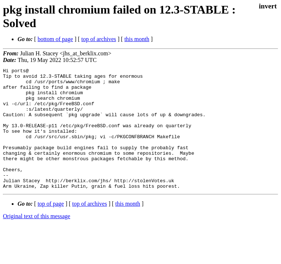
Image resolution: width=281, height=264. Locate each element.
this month (136, 39)
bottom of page (55, 39)
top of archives (98, 39)
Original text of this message (36, 240)
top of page (51, 228)
